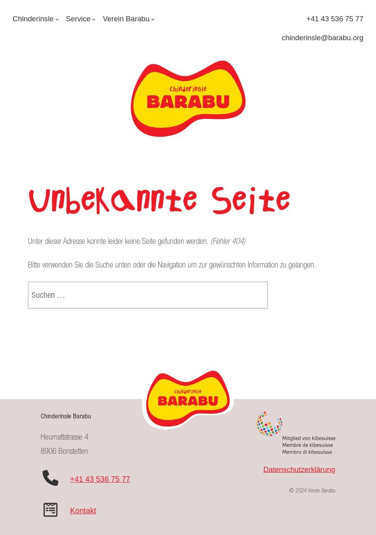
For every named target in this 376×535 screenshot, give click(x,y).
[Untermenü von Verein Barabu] (153, 18)
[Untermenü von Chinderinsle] (57, 18)
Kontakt (83, 510)
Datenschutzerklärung (299, 469)
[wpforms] (50, 510)
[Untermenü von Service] (93, 18)
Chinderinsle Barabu (66, 416)
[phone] (50, 478)
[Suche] (249, 295)
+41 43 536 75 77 (100, 479)
